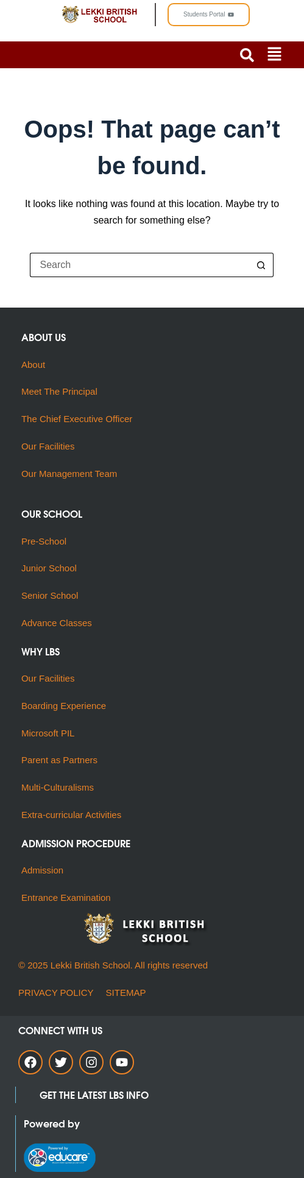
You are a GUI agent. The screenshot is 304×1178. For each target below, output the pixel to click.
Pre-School (43, 541)
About (34, 364)
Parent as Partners (59, 760)
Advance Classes (56, 623)
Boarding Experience (63, 705)
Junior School (49, 568)
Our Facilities (48, 446)
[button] (274, 54)
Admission (42, 870)
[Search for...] (139, 265)
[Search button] (261, 265)
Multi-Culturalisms (60, 787)
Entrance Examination (66, 897)
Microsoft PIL (48, 733)
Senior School (49, 595)
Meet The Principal (59, 391)
